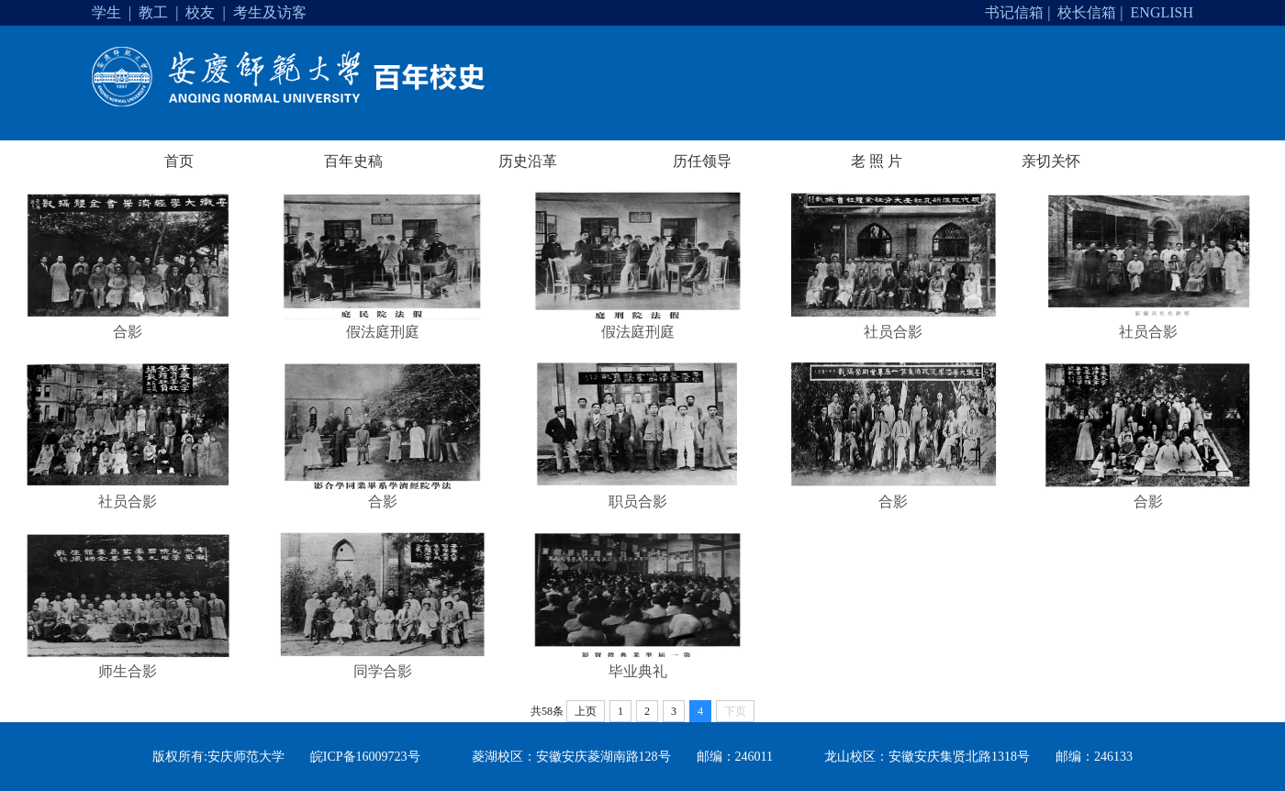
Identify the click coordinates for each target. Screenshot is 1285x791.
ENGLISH (1162, 12)
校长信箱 (1086, 12)
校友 (200, 12)
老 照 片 (876, 161)
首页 (179, 161)
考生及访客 (270, 12)
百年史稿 (353, 161)
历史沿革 (527, 161)
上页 (586, 711)
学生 (106, 12)
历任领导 (702, 161)
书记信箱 (1014, 12)
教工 (153, 12)
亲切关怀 (1051, 161)
